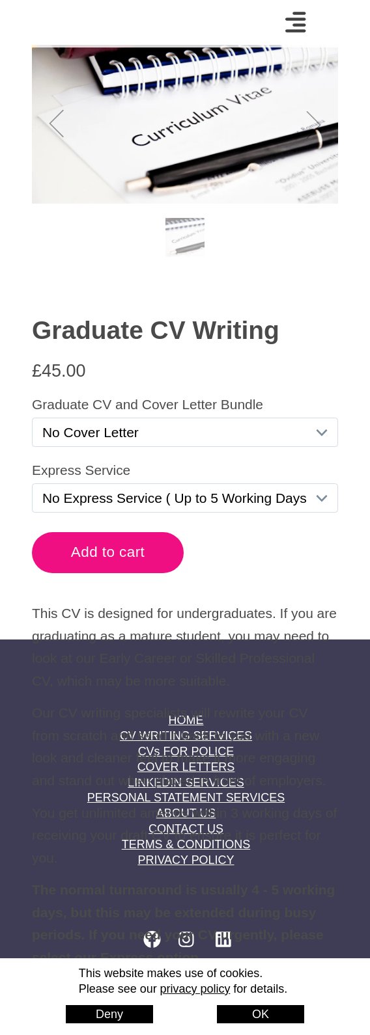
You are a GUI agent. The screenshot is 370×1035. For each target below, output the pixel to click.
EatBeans (218, 1023)
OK (260, 1014)
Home (75, 22)
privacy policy (195, 988)
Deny (109, 1014)
